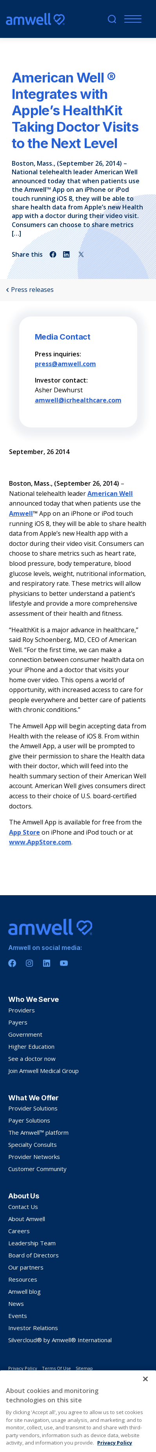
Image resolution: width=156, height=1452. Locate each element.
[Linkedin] (46, 963)
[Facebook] (12, 963)
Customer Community (37, 1169)
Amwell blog (24, 1291)
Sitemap (84, 1368)
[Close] (145, 1401)
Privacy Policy (22, 1368)
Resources (22, 1279)
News (16, 1303)
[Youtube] (64, 963)
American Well (110, 493)
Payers (17, 1022)
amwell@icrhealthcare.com (78, 400)
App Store (24, 832)
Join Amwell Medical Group (43, 1071)
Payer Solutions (29, 1120)
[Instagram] (29, 963)
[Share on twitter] (81, 254)
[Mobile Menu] (131, 19)
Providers (21, 1010)
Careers (19, 1231)
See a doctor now (32, 1058)
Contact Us (23, 1207)
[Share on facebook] (53, 254)
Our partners (26, 1267)
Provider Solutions (33, 1108)
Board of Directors (33, 1255)
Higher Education (31, 1046)
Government (25, 1034)
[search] (111, 19)
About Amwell (26, 1219)
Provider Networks (34, 1157)
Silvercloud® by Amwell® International (60, 1340)
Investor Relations (33, 1328)
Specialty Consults (32, 1144)
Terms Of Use (56, 1368)
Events (17, 1316)
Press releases (30, 289)
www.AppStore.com (40, 842)
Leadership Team (32, 1243)
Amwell (21, 513)
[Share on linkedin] (67, 254)
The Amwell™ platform (38, 1132)
